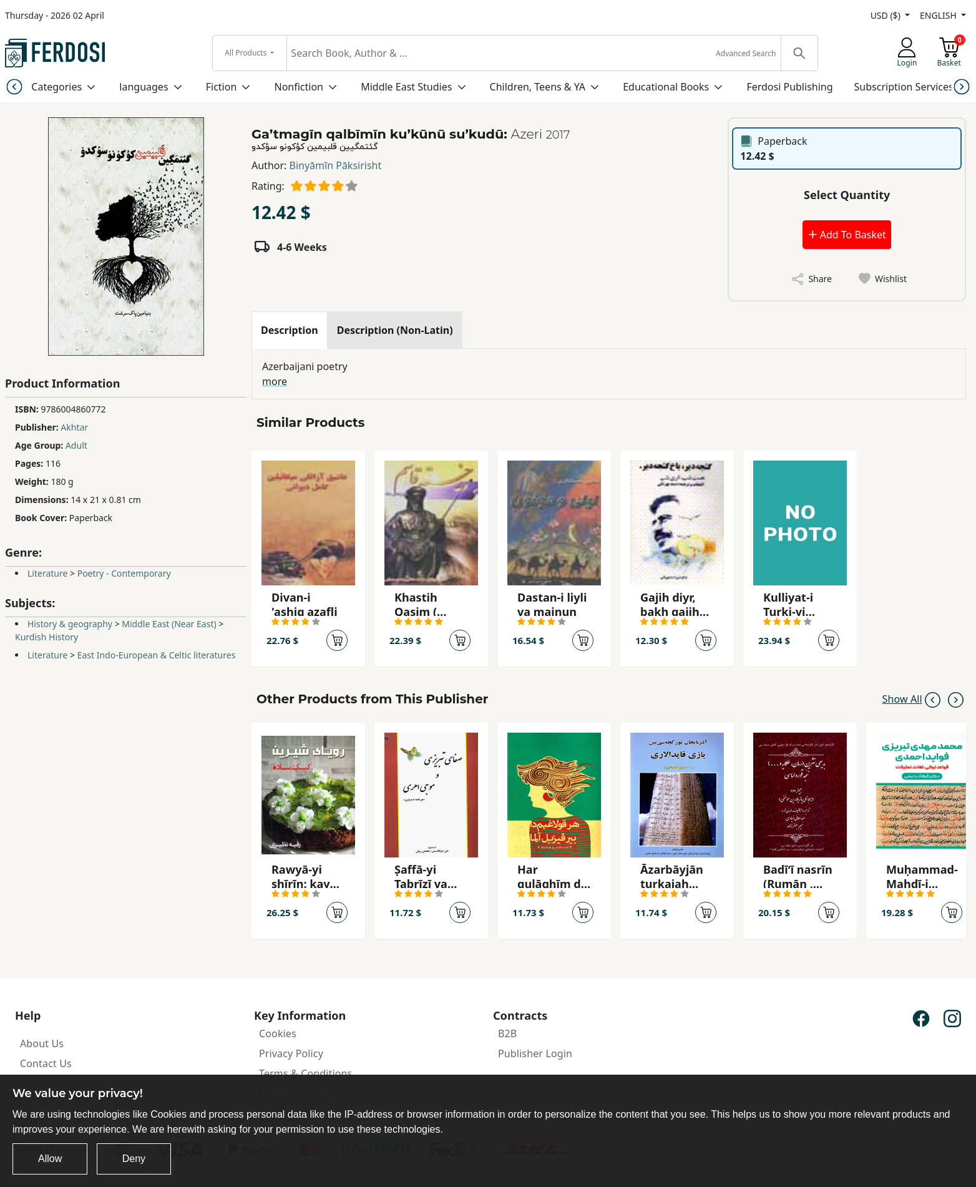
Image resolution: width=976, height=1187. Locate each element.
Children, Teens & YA (537, 87)
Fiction (221, 87)
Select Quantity (847, 194)
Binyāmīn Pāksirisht (336, 165)
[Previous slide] (14, 86)
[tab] (289, 330)
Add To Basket (847, 235)
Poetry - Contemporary (124, 573)
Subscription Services (904, 87)
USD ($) (887, 15)
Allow (50, 1158)
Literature (47, 573)
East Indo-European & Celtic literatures (156, 655)
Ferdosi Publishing (789, 87)
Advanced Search (746, 53)
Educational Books (666, 87)
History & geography (69, 624)
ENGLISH (939, 15)
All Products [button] (246, 52)
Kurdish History (46, 637)
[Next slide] (961, 86)
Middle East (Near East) (169, 624)
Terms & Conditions (305, 1073)
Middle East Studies (406, 87)
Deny (133, 1158)
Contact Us (46, 1063)
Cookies (277, 1033)
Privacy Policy (291, 1053)
